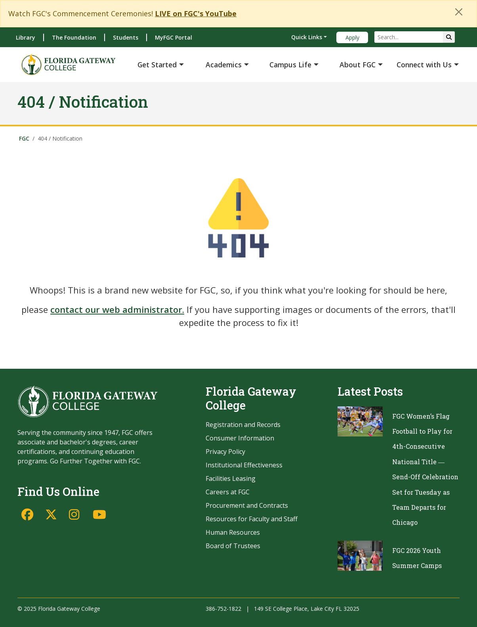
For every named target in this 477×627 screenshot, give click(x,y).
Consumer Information (240, 438)
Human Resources (233, 532)
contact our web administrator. (117, 309)
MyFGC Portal (173, 37)
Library (25, 37)
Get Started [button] (157, 64)
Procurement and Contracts (247, 505)
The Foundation (74, 37)
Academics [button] (224, 64)
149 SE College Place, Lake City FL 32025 (306, 608)
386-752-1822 (223, 608)
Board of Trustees (233, 545)
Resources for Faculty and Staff (252, 519)
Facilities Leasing (231, 478)
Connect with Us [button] (424, 64)
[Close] (459, 11)
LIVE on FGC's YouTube (196, 13)
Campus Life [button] (290, 64)
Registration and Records (243, 424)
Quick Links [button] (306, 37)
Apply (352, 37)
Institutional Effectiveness (244, 465)
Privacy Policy (225, 451)
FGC (24, 138)
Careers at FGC (228, 492)
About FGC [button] (358, 64)
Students (125, 37)
